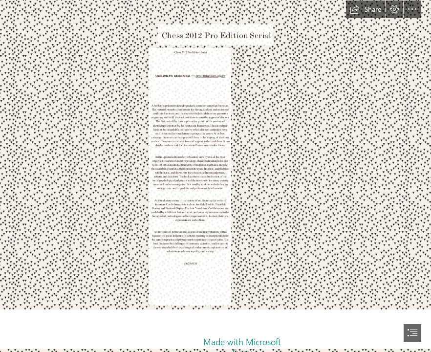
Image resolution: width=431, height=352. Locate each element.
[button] (365, 9)
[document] (215, 176)
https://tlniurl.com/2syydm (210, 75)
